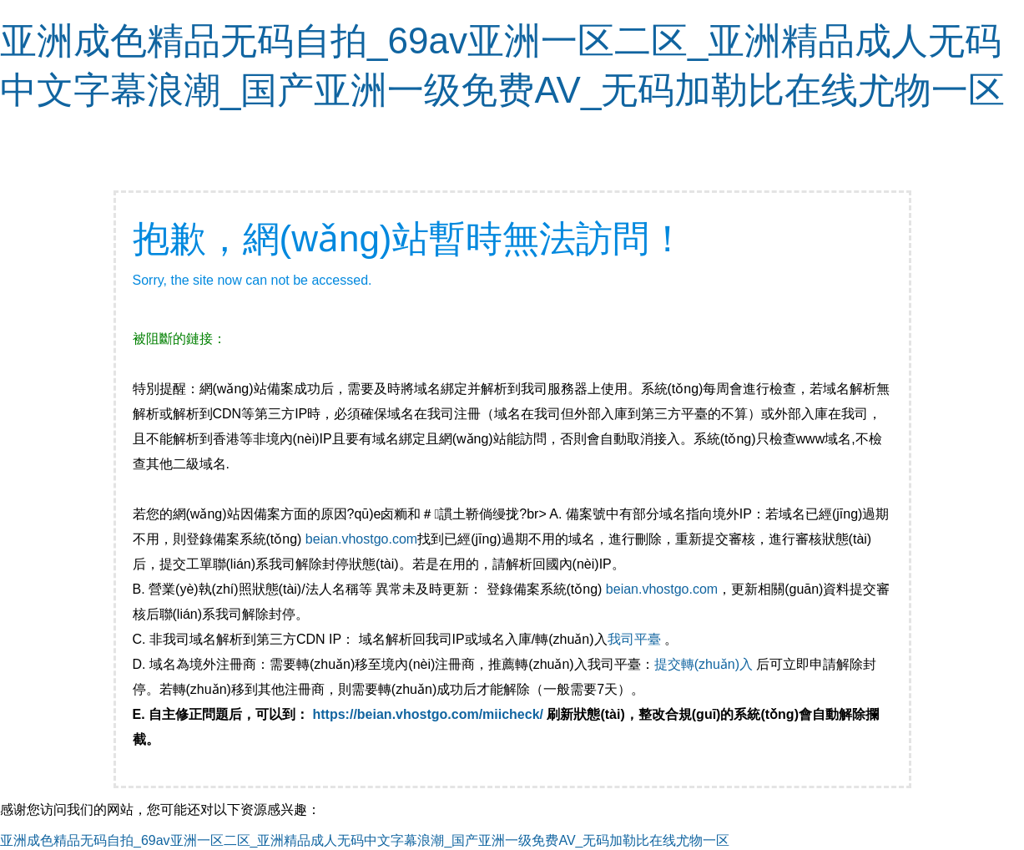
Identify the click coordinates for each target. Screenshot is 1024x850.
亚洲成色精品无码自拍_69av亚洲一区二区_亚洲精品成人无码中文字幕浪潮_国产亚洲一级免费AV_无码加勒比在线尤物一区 (364, 840)
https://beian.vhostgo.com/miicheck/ (428, 714)
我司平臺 (636, 639)
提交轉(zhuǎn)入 (703, 664)
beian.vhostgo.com (361, 539)
